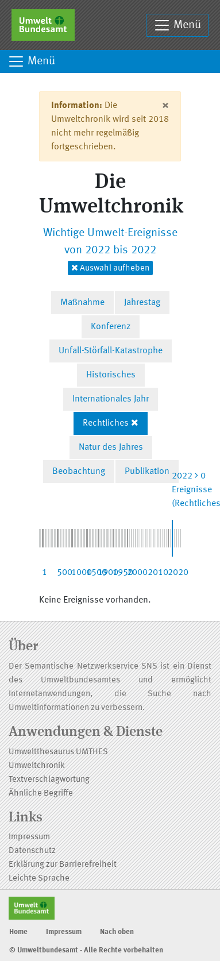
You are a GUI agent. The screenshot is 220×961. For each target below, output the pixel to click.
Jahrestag (142, 302)
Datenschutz (32, 851)
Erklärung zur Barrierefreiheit (63, 864)
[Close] (165, 106)
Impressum (29, 837)
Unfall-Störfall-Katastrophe (111, 351)
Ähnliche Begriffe (41, 793)
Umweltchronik (37, 766)
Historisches (111, 375)
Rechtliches (106, 423)
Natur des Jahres (111, 447)
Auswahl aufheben (110, 268)
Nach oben (117, 932)
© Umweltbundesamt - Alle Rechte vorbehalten (86, 950)
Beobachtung (78, 471)
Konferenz (110, 326)
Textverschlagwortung (49, 779)
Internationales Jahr (110, 399)
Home (18, 932)
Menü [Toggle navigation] (177, 25)
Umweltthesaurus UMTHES (58, 752)
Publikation (147, 471)
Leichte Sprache (39, 878)
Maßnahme (82, 302)
